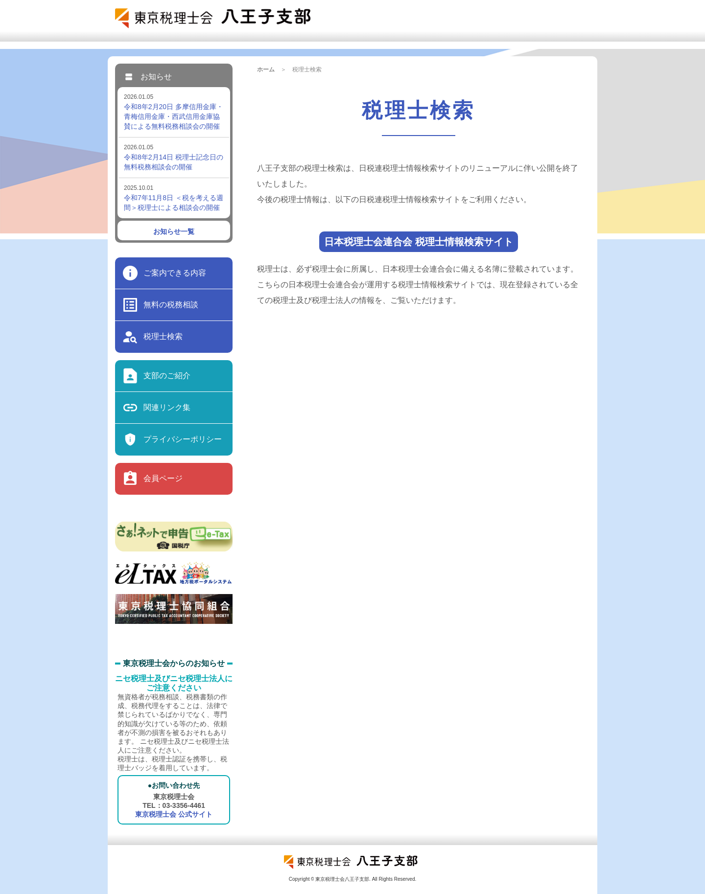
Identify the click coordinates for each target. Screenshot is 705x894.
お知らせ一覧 (173, 231)
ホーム (266, 69)
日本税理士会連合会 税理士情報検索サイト (418, 241)
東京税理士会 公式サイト (173, 814)
